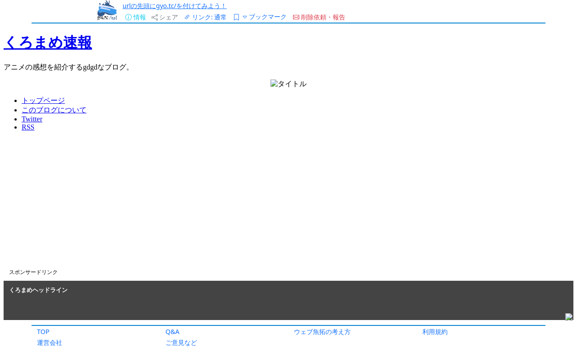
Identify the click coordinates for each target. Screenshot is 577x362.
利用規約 (435, 331)
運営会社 (49, 342)
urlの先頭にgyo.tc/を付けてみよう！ (175, 5)
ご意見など (181, 342)
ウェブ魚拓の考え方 (322, 331)
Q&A (172, 331)
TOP (43, 331)
